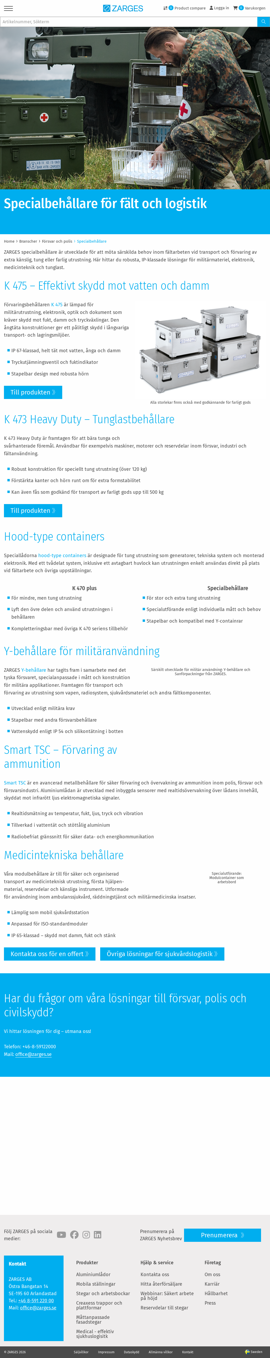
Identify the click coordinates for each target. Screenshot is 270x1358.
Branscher (28, 241)
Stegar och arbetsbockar (103, 1293)
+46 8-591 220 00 (36, 1301)
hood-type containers (62, 578)
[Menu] (8, 9)
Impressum (106, 1352)
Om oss (212, 1274)
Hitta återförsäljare (161, 1284)
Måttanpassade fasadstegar (93, 1319)
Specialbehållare (92, 241)
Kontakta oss (155, 1274)
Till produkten (30, 392)
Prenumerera (220, 1235)
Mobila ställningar (95, 1284)
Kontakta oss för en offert (47, 1092)
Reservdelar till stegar (164, 1308)
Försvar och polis (57, 241)
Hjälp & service (157, 1263)
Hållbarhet (216, 1293)
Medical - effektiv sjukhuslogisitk (95, 1334)
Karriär (212, 1284)
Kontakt (187, 1352)
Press (210, 1303)
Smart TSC (15, 875)
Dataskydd (131, 1352)
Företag (213, 1263)
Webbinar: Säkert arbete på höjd (167, 1296)
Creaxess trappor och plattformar (99, 1305)
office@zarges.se (33, 1192)
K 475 (56, 305)
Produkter (87, 1263)
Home (9, 241)
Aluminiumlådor (93, 1274)
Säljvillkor (81, 1352)
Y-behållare (33, 723)
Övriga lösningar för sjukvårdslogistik (160, 1092)
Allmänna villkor (161, 1352)
